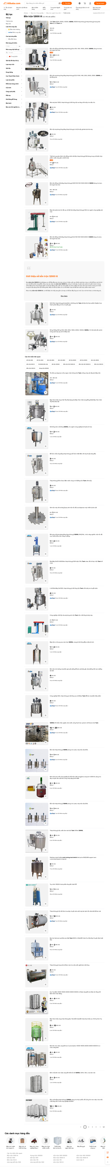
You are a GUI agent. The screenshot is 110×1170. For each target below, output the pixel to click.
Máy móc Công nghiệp (37, 13)
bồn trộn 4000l (95, 360)
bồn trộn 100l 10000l (60, 1155)
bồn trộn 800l (50, 360)
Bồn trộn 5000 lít (59, 1158)
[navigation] (14, 570)
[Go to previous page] (81, 1127)
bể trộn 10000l (55, 364)
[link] (107, 1152)
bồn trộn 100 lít (58, 1162)
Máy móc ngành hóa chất (53, 13)
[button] (59, 3)
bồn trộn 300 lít (30, 364)
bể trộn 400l (29, 360)
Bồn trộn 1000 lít (98, 364)
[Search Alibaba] (41, 3)
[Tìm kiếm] (66, 3)
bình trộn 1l (80, 1160)
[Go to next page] (100, 1127)
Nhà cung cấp (58, 33)
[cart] (85, 3)
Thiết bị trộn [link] (66, 13)
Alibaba (26, 13)
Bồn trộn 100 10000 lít (69, 364)
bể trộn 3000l (72, 360)
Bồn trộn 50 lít (12, 1160)
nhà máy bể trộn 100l (14, 1162)
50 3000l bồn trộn (43, 364)
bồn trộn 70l (34, 1160)
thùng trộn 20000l (44, 368)
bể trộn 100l (11, 1158)
